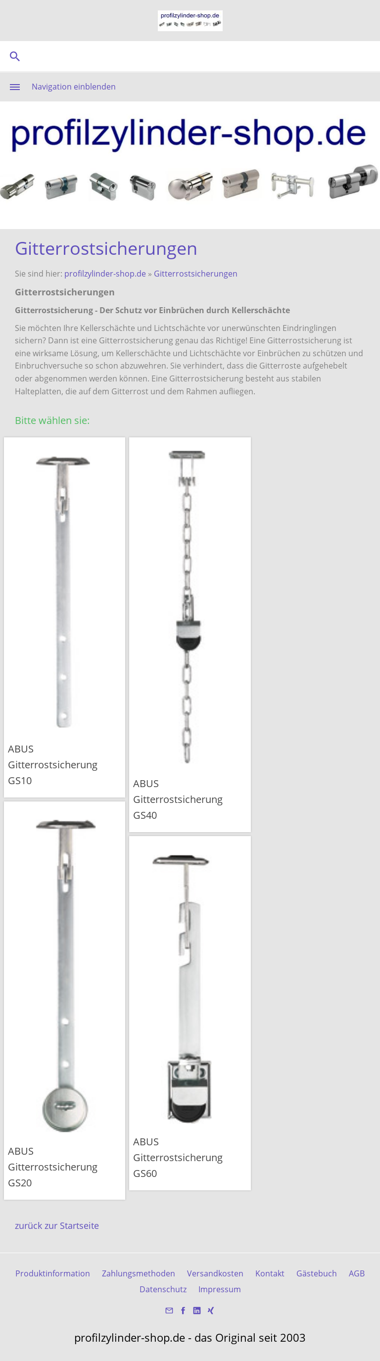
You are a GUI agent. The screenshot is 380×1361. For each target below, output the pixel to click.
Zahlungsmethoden (138, 1273)
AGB (357, 1273)
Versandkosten (215, 1273)
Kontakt (270, 1273)
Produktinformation (52, 1273)
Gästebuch (316, 1273)
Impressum (219, 1289)
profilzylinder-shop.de (105, 273)
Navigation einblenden (74, 86)
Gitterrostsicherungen (196, 273)
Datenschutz (163, 1289)
